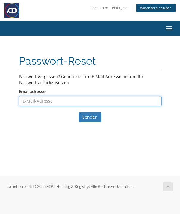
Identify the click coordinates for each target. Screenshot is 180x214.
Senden (90, 117)
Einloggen (119, 7)
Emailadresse (32, 91)
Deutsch (99, 7)
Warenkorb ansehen (156, 8)
